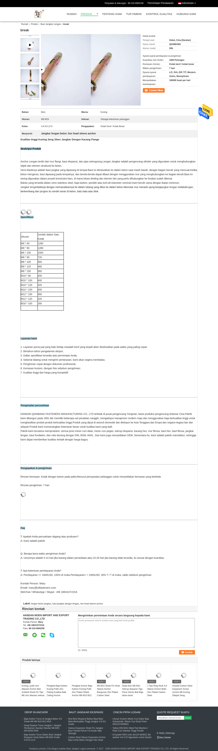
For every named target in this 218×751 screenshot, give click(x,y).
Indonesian (189, 2)
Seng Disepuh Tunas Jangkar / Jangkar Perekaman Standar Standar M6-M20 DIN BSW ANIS (42, 728)
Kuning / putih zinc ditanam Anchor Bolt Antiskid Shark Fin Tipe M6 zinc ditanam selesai (33, 691)
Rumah (72, 14)
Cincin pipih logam (126, 712)
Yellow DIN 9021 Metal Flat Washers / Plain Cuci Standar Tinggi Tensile (130, 729)
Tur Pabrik (134, 14)
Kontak (146, 90)
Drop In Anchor (36, 712)
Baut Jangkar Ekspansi (86, 712)
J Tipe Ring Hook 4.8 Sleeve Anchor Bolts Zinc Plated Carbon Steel (157, 691)
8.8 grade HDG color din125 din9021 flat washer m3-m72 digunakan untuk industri (132, 736)
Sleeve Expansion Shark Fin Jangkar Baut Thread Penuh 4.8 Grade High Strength (85, 731)
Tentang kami (112, 14)
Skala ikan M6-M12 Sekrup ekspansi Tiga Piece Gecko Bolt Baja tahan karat (132, 691)
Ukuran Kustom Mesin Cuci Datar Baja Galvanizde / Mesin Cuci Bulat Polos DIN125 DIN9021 (131, 721)
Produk (86, 14)
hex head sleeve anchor (91, 603)
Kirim (188, 718)
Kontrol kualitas (159, 14)
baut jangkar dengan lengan (65, 603)
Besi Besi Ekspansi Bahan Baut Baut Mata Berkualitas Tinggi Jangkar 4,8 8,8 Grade (87, 721)
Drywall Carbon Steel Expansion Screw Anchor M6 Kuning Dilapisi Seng (182, 691)
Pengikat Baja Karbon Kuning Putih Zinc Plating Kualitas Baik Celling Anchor (57, 691)
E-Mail (160, 733)
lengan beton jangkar (41, 603)
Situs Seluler (164, 737)
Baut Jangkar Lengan (51, 24)
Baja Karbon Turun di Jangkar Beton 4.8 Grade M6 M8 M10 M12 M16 (43, 720)
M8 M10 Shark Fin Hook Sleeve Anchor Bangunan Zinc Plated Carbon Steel (108, 691)
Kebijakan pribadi (37, 748)
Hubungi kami (186, 14)
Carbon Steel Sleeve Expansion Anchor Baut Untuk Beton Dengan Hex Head (86, 738)
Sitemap (170, 733)
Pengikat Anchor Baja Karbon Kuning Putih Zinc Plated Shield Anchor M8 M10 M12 (82, 691)
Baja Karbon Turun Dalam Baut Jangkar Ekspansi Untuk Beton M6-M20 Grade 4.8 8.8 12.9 (43, 737)
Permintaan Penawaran (161, 3)
